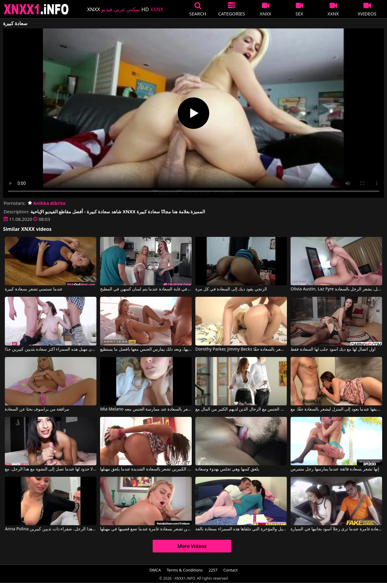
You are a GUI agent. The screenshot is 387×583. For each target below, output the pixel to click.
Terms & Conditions (185, 570)
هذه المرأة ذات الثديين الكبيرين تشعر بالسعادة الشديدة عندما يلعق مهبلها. (145, 469)
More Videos (192, 546)
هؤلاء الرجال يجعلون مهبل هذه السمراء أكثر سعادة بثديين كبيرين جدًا (50, 349)
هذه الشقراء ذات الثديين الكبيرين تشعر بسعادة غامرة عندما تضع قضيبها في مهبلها (145, 529)
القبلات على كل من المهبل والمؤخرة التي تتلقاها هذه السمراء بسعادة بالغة (241, 529)
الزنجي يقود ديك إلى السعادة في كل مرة (231, 289)
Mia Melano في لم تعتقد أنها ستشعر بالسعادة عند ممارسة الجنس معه (145, 409)
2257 (213, 570)
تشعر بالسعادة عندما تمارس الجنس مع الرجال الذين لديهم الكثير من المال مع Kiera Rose (241, 409)
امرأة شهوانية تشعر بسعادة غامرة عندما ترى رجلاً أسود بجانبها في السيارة (336, 529)
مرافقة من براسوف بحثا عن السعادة (37, 409)
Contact (230, 570)
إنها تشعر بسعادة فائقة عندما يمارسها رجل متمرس (335, 469)
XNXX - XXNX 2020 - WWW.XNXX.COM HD (36, 9)
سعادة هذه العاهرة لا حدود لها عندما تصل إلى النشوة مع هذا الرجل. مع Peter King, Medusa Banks (50, 469)
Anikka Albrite (47, 203)
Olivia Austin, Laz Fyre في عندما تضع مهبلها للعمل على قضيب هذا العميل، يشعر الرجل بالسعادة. (336, 289)
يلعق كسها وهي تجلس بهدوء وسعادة (227, 469)
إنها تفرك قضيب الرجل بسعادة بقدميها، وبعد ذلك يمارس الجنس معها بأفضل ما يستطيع (145, 349)
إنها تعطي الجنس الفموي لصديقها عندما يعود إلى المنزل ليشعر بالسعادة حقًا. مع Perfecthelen (336, 409)
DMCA (155, 570)
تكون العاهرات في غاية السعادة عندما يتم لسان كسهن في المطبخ (145, 289)
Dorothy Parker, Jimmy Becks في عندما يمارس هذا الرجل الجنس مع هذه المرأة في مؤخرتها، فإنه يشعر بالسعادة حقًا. (241, 349)
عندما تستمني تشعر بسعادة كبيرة (34, 289)
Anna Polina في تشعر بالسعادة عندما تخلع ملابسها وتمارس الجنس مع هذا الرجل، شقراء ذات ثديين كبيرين (50, 529)
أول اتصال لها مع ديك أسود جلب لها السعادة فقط (333, 349)
